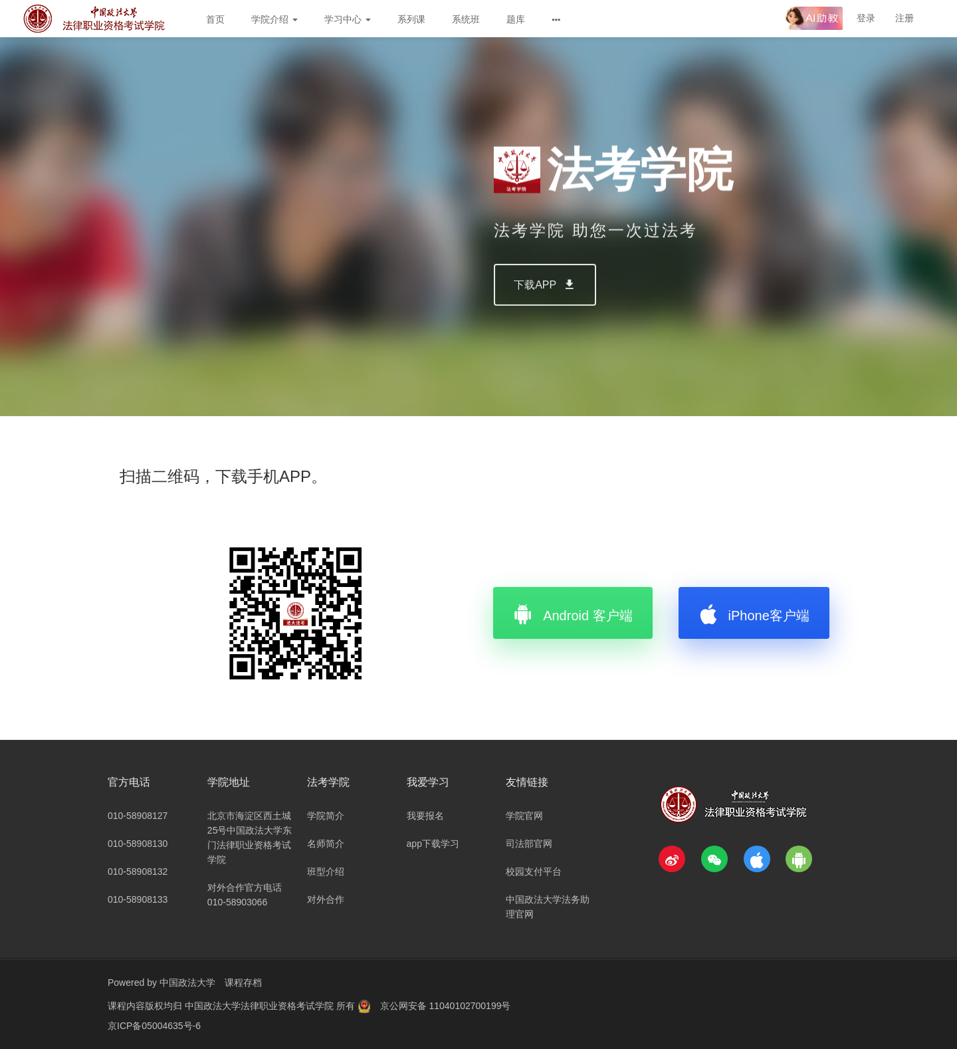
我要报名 (425, 815)
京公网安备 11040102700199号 (445, 1005)
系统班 (466, 19)
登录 (866, 18)
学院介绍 (274, 19)
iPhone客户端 (753, 613)
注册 (904, 18)
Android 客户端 (573, 613)
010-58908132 (137, 871)
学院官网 (524, 815)
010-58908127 (137, 815)
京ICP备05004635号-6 (154, 1025)
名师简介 (325, 843)
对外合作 (325, 899)
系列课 (411, 19)
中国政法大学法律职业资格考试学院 (260, 1005)
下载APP (545, 315)
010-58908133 (137, 899)
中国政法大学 (187, 982)
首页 (215, 19)
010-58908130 (137, 843)
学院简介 (325, 815)
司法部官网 (529, 843)
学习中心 (347, 19)
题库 (515, 19)
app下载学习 (433, 843)
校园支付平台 (534, 871)
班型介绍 (325, 871)
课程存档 (243, 982)
